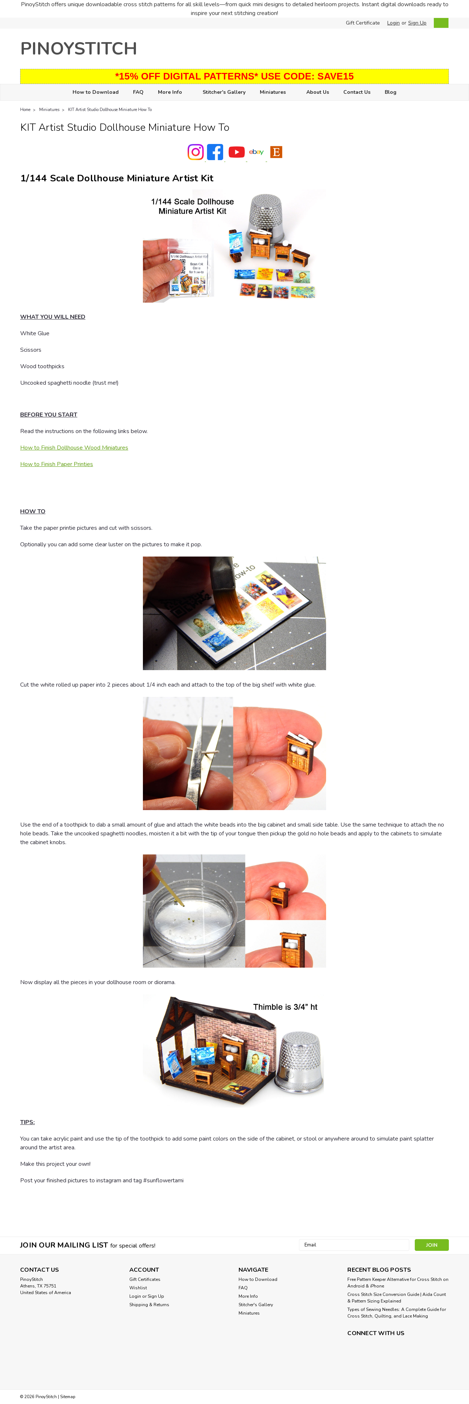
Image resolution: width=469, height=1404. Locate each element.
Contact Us (356, 92)
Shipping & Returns (149, 1305)
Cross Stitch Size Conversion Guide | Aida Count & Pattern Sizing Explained (396, 1298)
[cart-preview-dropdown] (439, 23)
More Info (173, 92)
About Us (317, 92)
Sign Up (417, 22)
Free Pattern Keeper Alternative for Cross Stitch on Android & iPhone (397, 1282)
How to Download (96, 92)
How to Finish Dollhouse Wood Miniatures (74, 448)
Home (25, 109)
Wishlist (138, 1288)
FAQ (138, 92)
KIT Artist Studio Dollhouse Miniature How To (110, 109)
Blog (390, 92)
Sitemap (67, 1397)
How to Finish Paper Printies (56, 464)
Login (393, 22)
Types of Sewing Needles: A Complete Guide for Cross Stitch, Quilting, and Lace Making (396, 1313)
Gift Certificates (144, 1279)
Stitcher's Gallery (224, 92)
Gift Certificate (363, 22)
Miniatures (276, 92)
